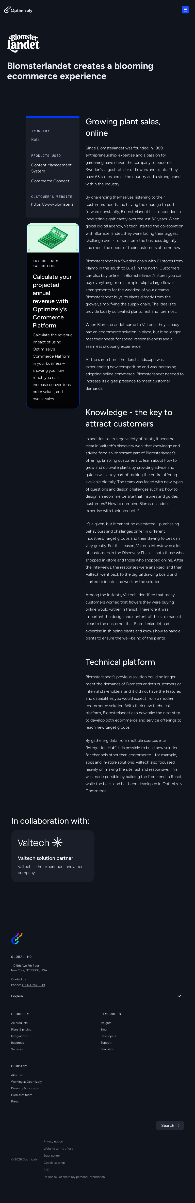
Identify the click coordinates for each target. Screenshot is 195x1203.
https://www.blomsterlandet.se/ (59, 204)
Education (107, 1049)
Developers (108, 1036)
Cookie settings (55, 1163)
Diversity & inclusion (25, 1088)
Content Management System (51, 168)
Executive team (21, 1095)
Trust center (52, 1155)
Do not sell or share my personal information (74, 1177)
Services (17, 1049)
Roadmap (17, 1042)
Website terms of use (58, 1148)
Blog (104, 1029)
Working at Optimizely (26, 1081)
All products (19, 1023)
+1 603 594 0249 (33, 985)
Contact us (18, 979)
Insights (106, 1023)
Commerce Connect (50, 181)
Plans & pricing (21, 1029)
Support (106, 1042)
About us (17, 1075)
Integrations (19, 1036)
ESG (47, 1170)
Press (15, 1101)
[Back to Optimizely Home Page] (18, 10)
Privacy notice (53, 1141)
